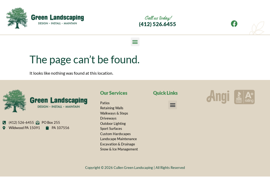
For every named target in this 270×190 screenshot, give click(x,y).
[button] (135, 41)
